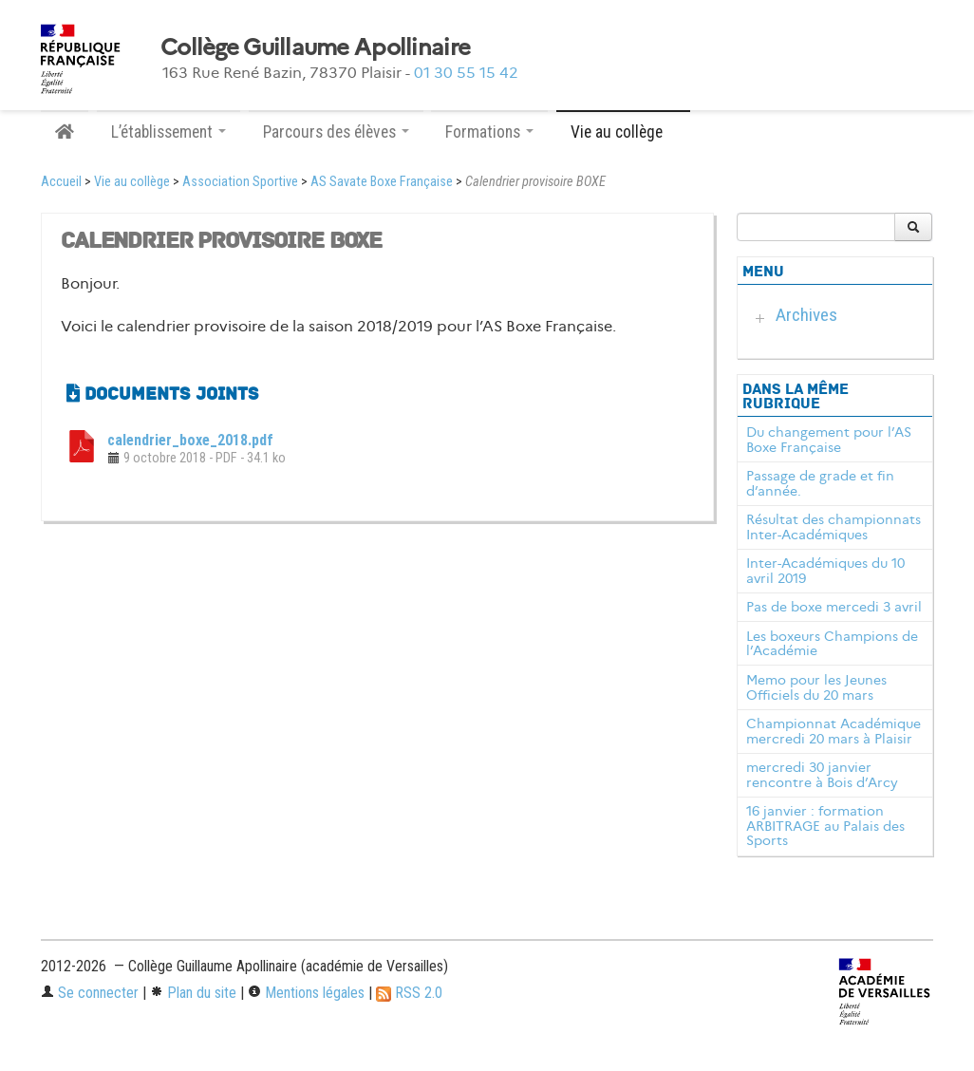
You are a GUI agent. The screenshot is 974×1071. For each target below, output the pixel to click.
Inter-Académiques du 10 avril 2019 (825, 570)
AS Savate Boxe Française (381, 182)
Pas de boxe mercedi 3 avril (834, 606)
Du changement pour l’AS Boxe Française (828, 439)
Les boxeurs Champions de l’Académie (832, 644)
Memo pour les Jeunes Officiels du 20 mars (816, 687)
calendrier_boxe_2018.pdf (190, 440)
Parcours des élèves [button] (336, 131)
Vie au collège (132, 182)
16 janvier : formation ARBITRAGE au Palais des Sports (825, 826)
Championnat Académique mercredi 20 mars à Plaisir (833, 731)
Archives (806, 315)
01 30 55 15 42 (466, 73)
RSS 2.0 (409, 993)
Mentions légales (306, 993)
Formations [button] (489, 131)
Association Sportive (240, 182)
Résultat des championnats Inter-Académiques (833, 527)
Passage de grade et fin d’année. (820, 483)
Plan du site (193, 993)
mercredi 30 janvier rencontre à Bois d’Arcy (822, 775)
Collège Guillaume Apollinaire (315, 47)
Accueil (61, 182)
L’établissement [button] (168, 131)
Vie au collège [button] (623, 131)
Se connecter (90, 993)
